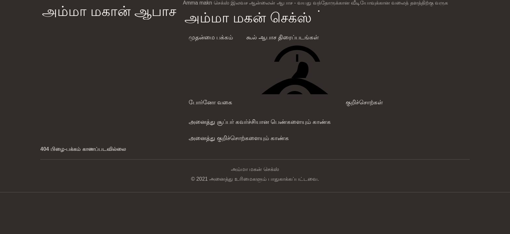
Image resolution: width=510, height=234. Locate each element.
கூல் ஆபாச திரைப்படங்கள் (282, 37)
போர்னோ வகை (210, 102)
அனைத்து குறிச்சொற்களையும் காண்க (239, 138)
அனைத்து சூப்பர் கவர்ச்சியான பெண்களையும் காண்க (260, 122)
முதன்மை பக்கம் (211, 37)
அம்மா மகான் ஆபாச (109, 11)
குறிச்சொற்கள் (364, 102)
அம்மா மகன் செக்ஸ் (247, 17)
